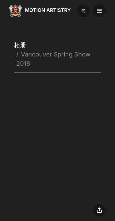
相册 (20, 45)
